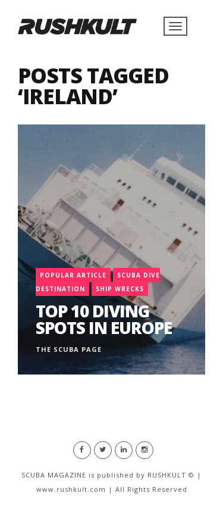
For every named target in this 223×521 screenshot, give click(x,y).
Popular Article (73, 275)
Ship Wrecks (120, 289)
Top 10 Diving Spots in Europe (104, 319)
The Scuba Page (69, 349)
